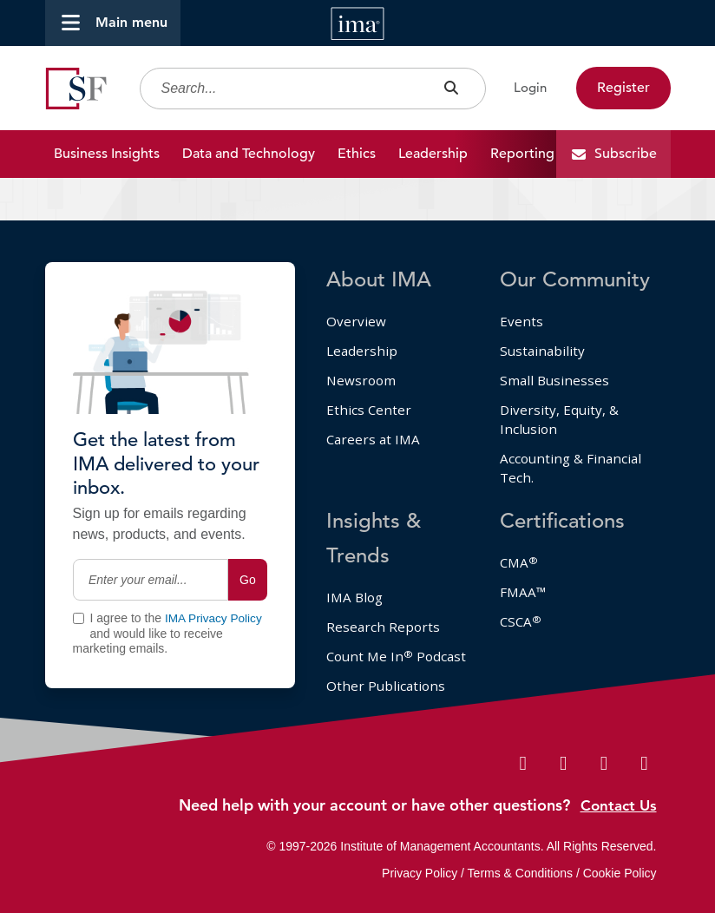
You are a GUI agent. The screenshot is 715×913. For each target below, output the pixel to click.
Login (526, 89)
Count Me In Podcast (371, 642)
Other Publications (387, 683)
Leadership (433, 155)
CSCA (521, 598)
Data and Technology (248, 155)
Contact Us (617, 805)
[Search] (309, 90)
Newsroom (362, 349)
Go (247, 546)
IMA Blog (356, 571)
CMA (519, 537)
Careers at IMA (374, 410)
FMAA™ (524, 567)
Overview (356, 288)
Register (623, 89)
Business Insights (107, 155)
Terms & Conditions (520, 873)
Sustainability (543, 319)
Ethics (357, 155)
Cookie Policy (620, 873)
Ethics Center (369, 380)
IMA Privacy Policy (213, 584)
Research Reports (384, 602)
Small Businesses (556, 349)
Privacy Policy (419, 873)
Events (521, 288)
